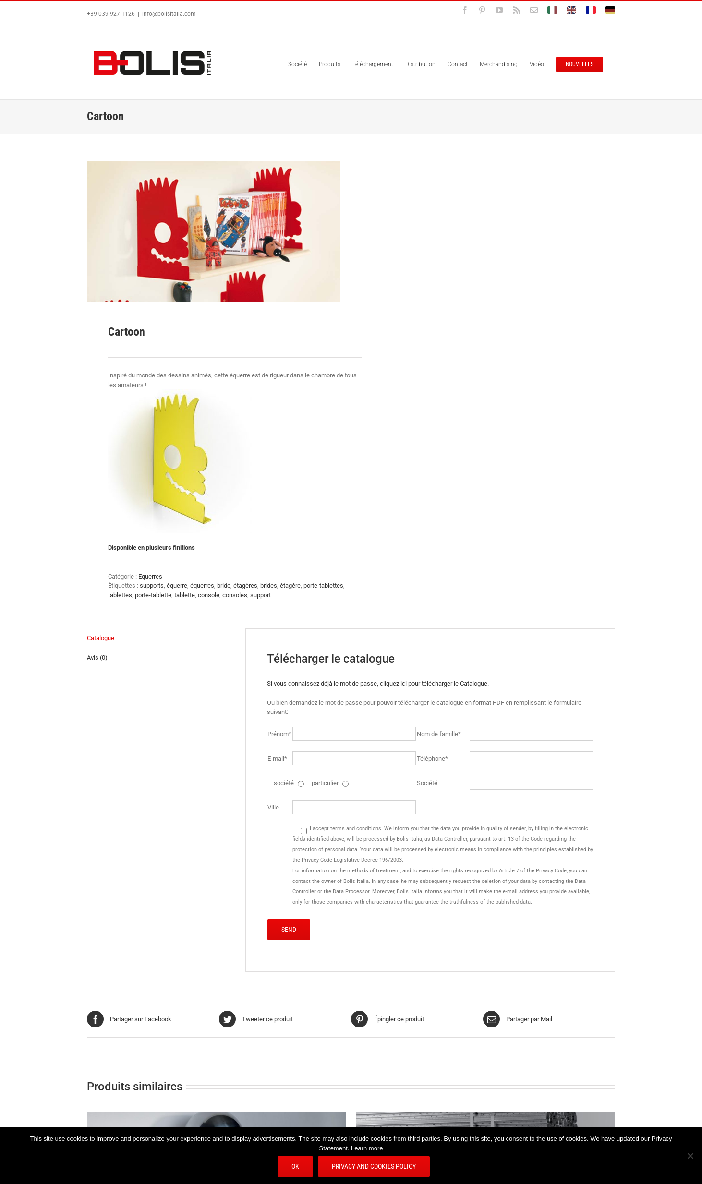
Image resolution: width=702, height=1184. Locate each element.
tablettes (120, 595)
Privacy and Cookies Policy (374, 1166)
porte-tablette (153, 595)
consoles (234, 595)
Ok (295, 1166)
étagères (245, 585)
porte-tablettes (323, 585)
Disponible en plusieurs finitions (151, 547)
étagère (290, 585)
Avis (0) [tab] (97, 657)
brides (268, 585)
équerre (177, 585)
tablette (184, 595)
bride (223, 585)
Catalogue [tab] (100, 637)
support (260, 595)
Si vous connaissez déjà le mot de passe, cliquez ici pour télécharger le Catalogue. (378, 683)
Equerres (150, 576)
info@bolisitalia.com (169, 14)
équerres (202, 585)
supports (152, 585)
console (208, 595)
